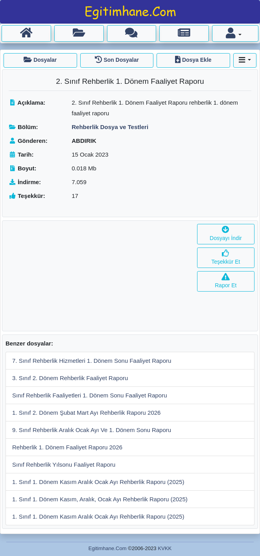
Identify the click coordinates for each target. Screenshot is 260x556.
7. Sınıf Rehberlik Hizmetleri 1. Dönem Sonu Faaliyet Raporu (91, 360)
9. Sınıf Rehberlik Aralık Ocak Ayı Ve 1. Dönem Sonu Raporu (91, 430)
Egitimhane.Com (108, 548)
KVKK (164, 548)
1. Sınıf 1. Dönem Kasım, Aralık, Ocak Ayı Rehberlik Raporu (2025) (100, 499)
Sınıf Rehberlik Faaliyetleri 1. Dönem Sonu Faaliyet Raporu (89, 395)
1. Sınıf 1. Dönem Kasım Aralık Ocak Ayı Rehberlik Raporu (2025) (98, 481)
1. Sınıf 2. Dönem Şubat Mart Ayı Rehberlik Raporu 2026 (86, 412)
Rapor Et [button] (225, 281)
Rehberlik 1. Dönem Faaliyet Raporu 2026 (67, 447)
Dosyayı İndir (226, 234)
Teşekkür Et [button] (225, 257)
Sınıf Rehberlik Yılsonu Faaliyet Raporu (63, 464)
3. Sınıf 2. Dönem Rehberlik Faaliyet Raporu (70, 378)
